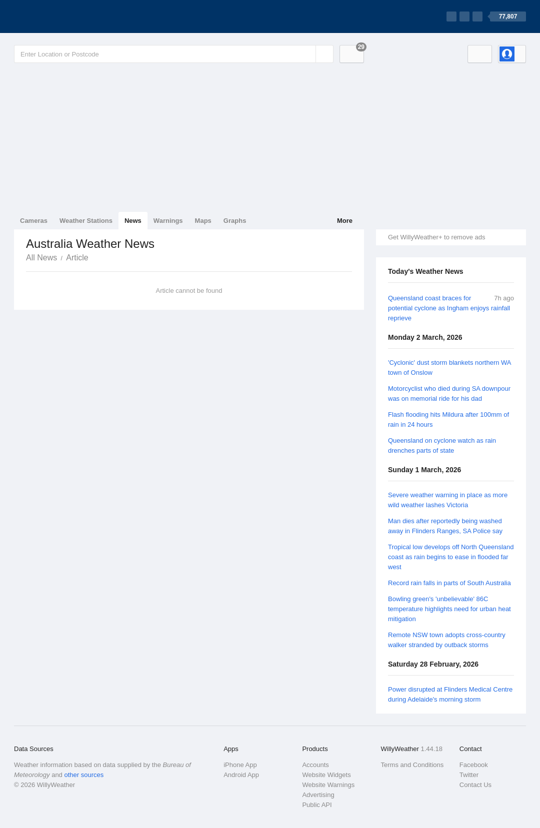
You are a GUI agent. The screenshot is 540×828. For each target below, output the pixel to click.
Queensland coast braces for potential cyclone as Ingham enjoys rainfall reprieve (449, 308)
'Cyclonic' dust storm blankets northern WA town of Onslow (449, 367)
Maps (203, 220)
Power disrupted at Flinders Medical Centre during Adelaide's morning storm (450, 694)
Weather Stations (86, 220)
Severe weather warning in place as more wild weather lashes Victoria (448, 500)
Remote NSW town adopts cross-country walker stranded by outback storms (447, 640)
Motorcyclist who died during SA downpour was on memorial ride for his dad (449, 393)
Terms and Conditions (412, 765)
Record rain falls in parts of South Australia (449, 583)
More (344, 220)
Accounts (315, 765)
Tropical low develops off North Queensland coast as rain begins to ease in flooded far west (451, 557)
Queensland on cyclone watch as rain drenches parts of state (442, 445)
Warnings (168, 220)
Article (77, 257)
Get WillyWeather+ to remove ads (436, 237)
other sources (84, 775)
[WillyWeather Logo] (61, 16)
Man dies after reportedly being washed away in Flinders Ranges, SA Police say (445, 526)
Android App (241, 775)
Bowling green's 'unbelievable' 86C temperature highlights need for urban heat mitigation (449, 609)
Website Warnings (328, 785)
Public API (317, 805)
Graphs (235, 220)
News (133, 220)
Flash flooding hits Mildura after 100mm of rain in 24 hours (448, 419)
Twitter (469, 775)
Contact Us (476, 785)
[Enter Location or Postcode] (174, 54)
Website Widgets (326, 775)
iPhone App (240, 765)
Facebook (474, 765)
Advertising (318, 795)
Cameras (34, 220)
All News (41, 257)
